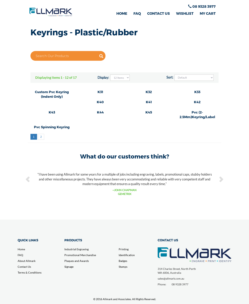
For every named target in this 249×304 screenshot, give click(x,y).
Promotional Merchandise (80, 255)
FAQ (137, 13)
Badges (123, 260)
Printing (124, 249)
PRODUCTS (73, 240)
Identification (127, 255)
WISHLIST (185, 13)
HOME (121, 13)
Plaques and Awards (76, 260)
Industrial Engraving (76, 249)
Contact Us (24, 266)
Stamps (123, 266)
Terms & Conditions (30, 272)
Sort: (169, 77)
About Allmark (26, 260)
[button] (28, 179)
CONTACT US (158, 13)
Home (21, 249)
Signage (68, 266)
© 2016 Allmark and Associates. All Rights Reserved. (124, 299)
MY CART (208, 13)
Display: (103, 77)
